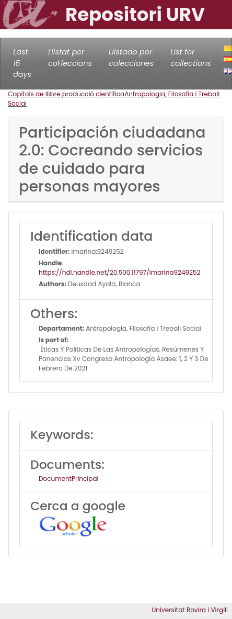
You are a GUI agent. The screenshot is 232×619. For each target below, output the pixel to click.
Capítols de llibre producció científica (66, 93)
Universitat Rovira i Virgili (190, 609)
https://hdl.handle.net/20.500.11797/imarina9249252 (119, 272)
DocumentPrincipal (68, 478)
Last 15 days (22, 63)
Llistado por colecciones (131, 58)
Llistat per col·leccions (70, 58)
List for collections (190, 58)
